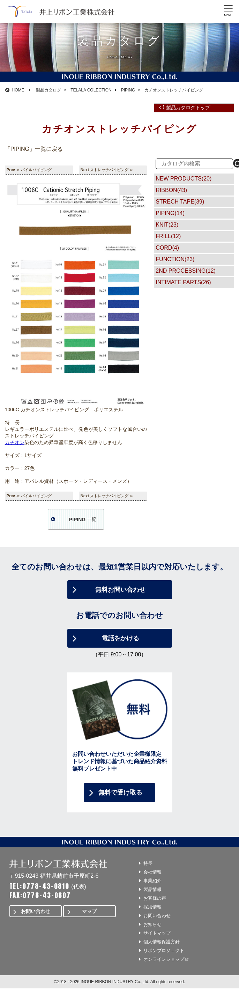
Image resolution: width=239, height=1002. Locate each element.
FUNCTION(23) (175, 259)
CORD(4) (167, 248)
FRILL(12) (168, 236)
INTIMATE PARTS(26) (183, 282)
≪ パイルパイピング (34, 170)
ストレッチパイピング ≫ (111, 170)
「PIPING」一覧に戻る (34, 149)
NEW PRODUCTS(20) (183, 179)
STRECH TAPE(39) (180, 202)
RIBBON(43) (171, 190)
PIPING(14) (170, 213)
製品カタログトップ (188, 107)
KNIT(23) (167, 225)
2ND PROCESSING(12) (186, 271)
